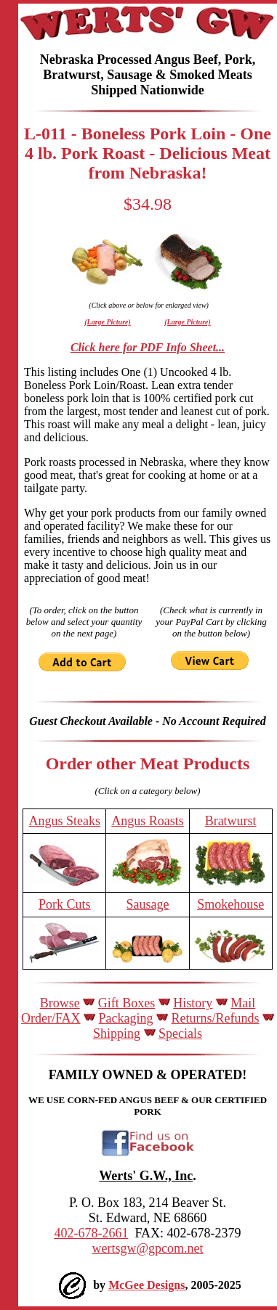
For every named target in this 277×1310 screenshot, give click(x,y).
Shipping (116, 1033)
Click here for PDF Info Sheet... (148, 347)
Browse (60, 1003)
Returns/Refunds (216, 1018)
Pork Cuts (65, 904)
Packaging (126, 1018)
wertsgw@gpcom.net (147, 1248)
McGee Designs (146, 1285)
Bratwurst (231, 821)
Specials (180, 1033)
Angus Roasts (147, 821)
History (192, 1003)
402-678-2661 (91, 1233)
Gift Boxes (127, 1003)
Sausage (148, 904)
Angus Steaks (65, 821)
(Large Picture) (107, 322)
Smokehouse (230, 904)
